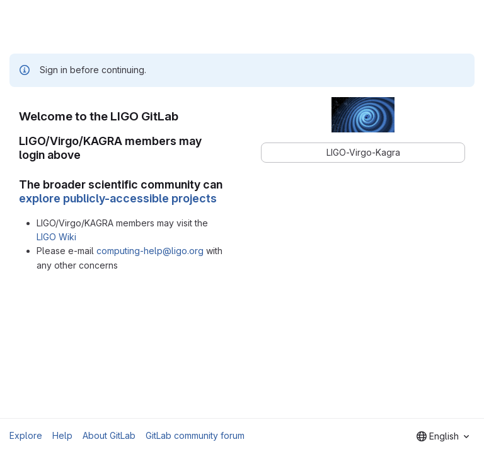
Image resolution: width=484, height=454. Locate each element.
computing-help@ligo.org (150, 250)
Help (62, 435)
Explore (25, 435)
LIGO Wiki (56, 236)
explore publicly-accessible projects (118, 198)
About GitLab (109, 435)
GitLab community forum (195, 435)
